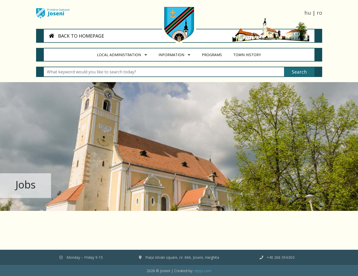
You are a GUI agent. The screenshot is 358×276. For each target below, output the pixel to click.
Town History (250, 52)
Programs (215, 52)
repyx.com (202, 270)
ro (319, 12)
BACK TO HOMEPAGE (76, 36)
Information (174, 55)
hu (307, 12)
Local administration (122, 55)
